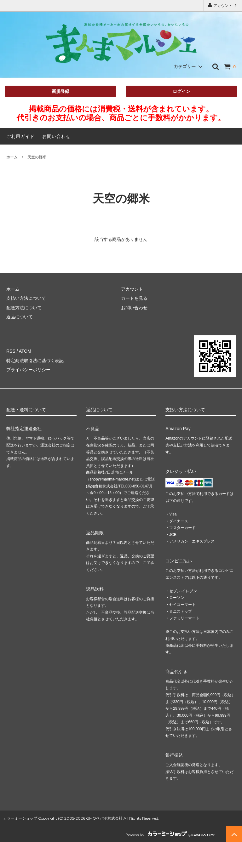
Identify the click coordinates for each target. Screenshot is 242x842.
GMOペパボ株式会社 (104, 818)
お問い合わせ (56, 136)
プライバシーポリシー (28, 369)
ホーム (12, 157)
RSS (10, 351)
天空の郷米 (36, 157)
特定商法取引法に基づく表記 (35, 360)
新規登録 (60, 91)
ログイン (181, 91)
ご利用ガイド (20, 136)
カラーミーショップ (20, 818)
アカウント (223, 5)
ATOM (25, 351)
